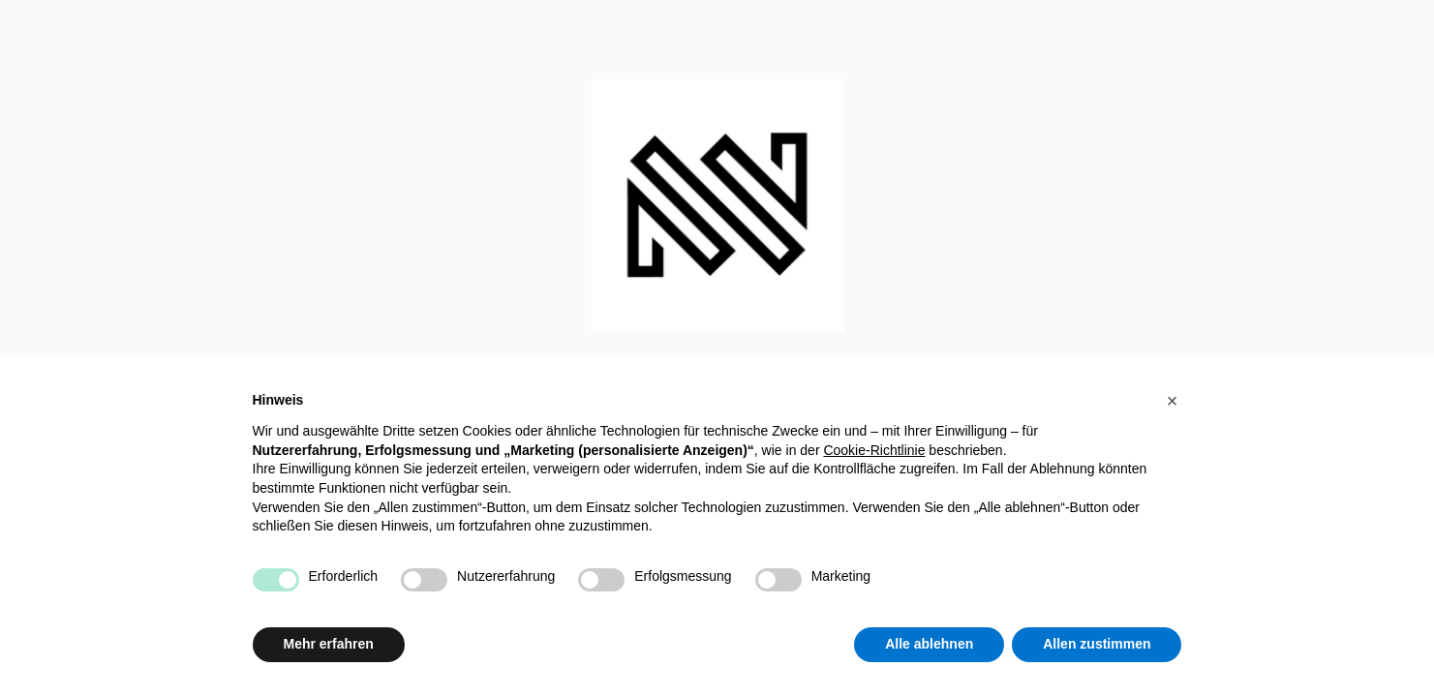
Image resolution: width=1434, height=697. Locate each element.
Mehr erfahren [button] (329, 644)
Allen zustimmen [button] (1096, 644)
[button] (1172, 400)
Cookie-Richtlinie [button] (874, 450)
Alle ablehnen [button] (929, 644)
